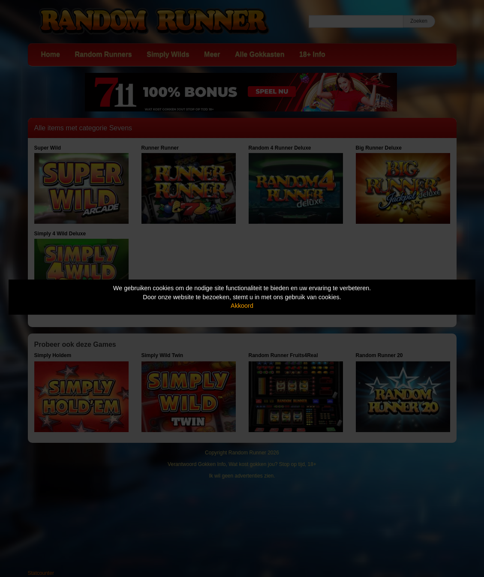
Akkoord (242, 305)
